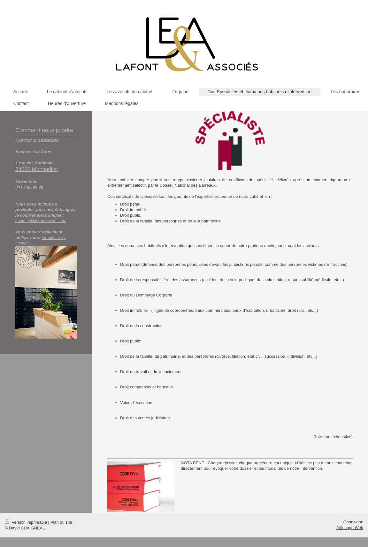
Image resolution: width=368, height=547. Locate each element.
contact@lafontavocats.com (40, 220)
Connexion (353, 522)
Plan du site (61, 522)
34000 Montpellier (36, 169)
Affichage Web (349, 527)
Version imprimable (26, 522)
